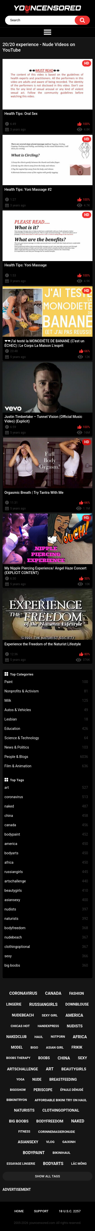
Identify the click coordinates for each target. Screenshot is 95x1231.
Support (41, 1211)
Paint (46, 682)
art (46, 788)
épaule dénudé (71, 1090)
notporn (58, 1036)
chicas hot (20, 1026)
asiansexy (46, 900)
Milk (46, 700)
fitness (24, 1131)
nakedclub (16, 1037)
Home (19, 1211)
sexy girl (50, 1015)
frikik (76, 1047)
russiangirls (46, 872)
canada (46, 825)
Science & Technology (46, 738)
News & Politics (46, 747)
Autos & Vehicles (46, 710)
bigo (34, 1047)
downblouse (77, 1004)
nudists (46, 909)
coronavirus (46, 797)
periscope (42, 1090)
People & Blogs (46, 757)
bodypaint (46, 834)
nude (37, 1079)
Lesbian (46, 719)
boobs (44, 1058)
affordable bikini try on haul (61, 1100)
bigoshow (18, 1090)
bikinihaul (61, 1153)
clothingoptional (46, 947)
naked (46, 806)
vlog (50, 1142)
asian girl (55, 1047)
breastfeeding (63, 1079)
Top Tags (17, 780)
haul (38, 1037)
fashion (76, 993)
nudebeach (46, 937)
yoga (20, 1079)
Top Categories (21, 674)
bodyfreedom (46, 928)
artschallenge (46, 881)
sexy (46, 956)
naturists (46, 919)
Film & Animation (46, 766)
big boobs (46, 965)
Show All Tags (47, 1176)
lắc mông (79, 1163)
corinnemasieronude (56, 1132)
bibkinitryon (16, 1100)
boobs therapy (18, 1058)
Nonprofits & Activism (46, 691)
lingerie (14, 1004)
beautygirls (46, 890)
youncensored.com (42, 1223)
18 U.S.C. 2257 (70, 1211)
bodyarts (46, 853)
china (46, 816)
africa (46, 862)
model (17, 1047)
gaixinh (68, 1142)
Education (46, 729)
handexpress (48, 1026)
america (46, 844)
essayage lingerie (21, 1163)
